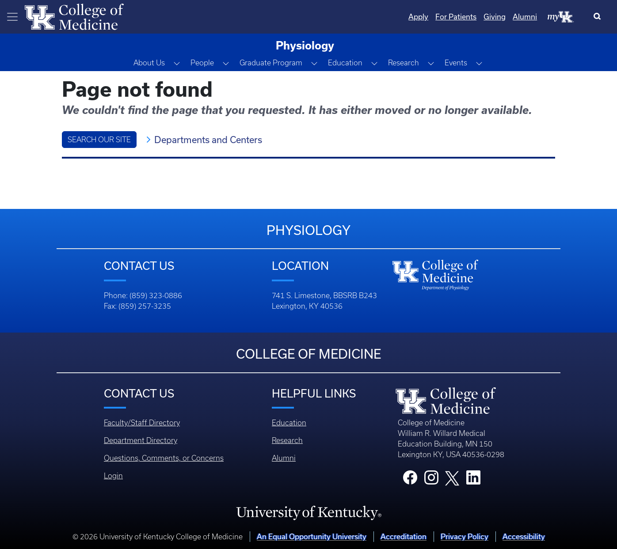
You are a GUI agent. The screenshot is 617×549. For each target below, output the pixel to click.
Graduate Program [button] (271, 63)
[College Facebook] (410, 480)
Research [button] (403, 63)
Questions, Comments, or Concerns (164, 458)
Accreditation (404, 536)
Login (113, 476)
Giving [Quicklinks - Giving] (495, 16)
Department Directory (140, 440)
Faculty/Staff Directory (142, 423)
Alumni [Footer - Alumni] (284, 458)
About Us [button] (149, 63)
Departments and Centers (208, 139)
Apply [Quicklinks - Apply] (418, 16)
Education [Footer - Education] (289, 423)
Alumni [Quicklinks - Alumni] (525, 16)
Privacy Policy (464, 536)
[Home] (74, 16)
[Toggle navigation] (12, 17)
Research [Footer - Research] (287, 440)
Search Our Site (99, 140)
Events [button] (456, 63)
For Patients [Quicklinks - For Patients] (455, 16)
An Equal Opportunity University (311, 536)
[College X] (452, 477)
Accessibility (524, 536)
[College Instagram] (431, 480)
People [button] (202, 63)
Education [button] (345, 63)
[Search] (599, 17)
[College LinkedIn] (473, 480)
